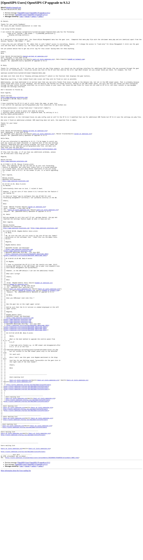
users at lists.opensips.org (43, 67)
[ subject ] (34, 16)
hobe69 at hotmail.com (13, 7)
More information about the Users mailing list (16, 558)
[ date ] (21, 16)
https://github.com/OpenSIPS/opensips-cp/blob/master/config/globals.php (28, 175)
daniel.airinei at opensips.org (35, 63)
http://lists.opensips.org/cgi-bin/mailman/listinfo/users (28, 458)
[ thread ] (27, 16)
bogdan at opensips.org (43, 335)
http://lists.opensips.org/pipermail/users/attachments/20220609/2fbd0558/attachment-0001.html (42, 545)
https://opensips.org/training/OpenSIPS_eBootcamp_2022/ (27, 301)
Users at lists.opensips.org (20, 343)
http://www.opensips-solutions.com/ (14, 113)
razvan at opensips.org (82, 156)
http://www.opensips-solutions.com (14, 189)
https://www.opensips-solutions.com (19, 295)
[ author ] (41, 16)
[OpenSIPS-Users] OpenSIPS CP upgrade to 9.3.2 (33, 13)
